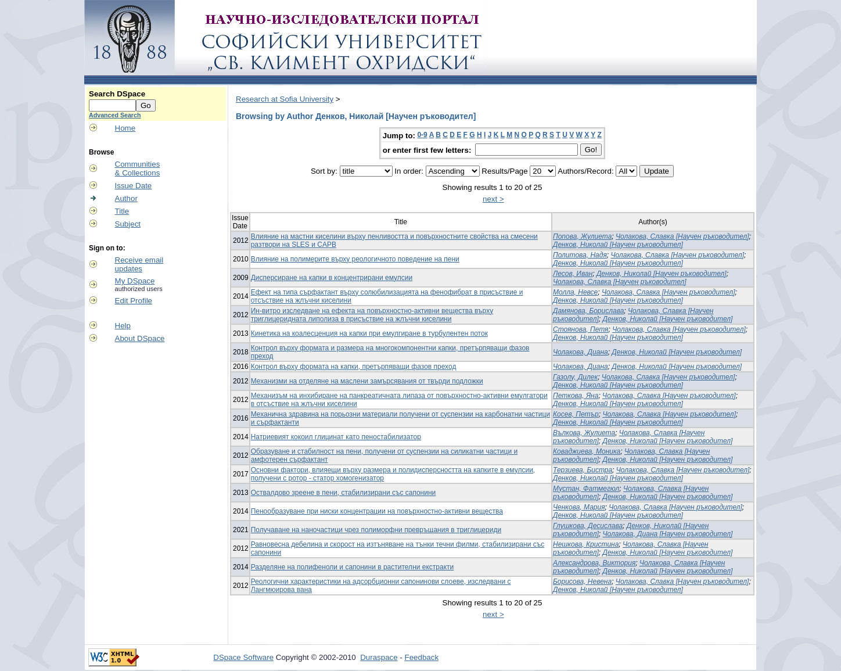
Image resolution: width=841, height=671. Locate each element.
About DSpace (140, 338)
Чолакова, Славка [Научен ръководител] (682, 236)
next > (493, 199)
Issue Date (133, 185)
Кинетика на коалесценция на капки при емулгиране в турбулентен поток (369, 333)
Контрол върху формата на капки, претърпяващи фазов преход (354, 367)
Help (123, 325)
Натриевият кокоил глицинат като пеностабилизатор (336, 437)
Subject (128, 224)
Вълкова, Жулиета (584, 433)
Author (126, 198)
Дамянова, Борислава (588, 311)
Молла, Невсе (575, 292)
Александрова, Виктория (594, 563)
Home (125, 128)
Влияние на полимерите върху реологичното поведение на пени (355, 259)
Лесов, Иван (572, 274)
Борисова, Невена (582, 581)
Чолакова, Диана (580, 352)
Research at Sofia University (284, 99)
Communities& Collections (137, 168)
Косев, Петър (576, 414)
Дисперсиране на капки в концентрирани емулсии (332, 278)
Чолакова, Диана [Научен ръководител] (668, 534)
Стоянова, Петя (580, 329)
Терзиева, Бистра (582, 470)
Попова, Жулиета (582, 236)
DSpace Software (243, 657)
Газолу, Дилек (575, 377)
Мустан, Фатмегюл (586, 489)
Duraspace (378, 657)
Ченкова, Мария (579, 507)
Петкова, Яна (575, 396)
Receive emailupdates (139, 264)
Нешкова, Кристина (586, 544)
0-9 (422, 135)
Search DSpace (117, 93)
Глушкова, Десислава (588, 526)
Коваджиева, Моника (586, 451)
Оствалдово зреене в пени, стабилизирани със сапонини (343, 493)
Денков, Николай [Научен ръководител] (618, 245)
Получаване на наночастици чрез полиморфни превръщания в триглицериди (376, 530)
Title (122, 211)
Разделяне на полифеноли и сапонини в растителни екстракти (352, 567)
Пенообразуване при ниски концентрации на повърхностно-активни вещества (377, 511)
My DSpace (135, 281)
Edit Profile (133, 300)
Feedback (422, 657)
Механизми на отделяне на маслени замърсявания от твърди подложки (367, 381)
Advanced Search (115, 115)
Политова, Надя (580, 255)
